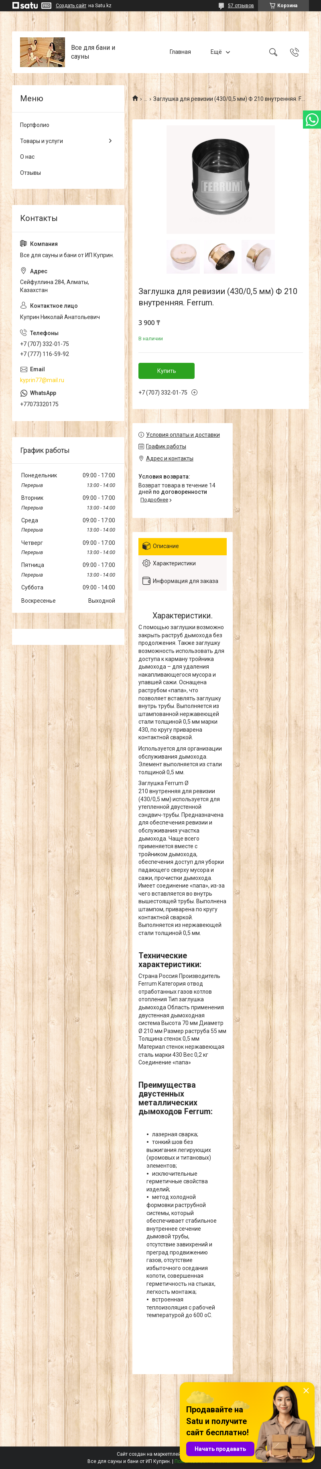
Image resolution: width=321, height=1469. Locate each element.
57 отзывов (241, 5)
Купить (166, 371)
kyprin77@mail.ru (42, 380)
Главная (180, 52)
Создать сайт (71, 5)
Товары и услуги (41, 141)
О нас (27, 156)
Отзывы (30, 173)
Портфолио (34, 125)
